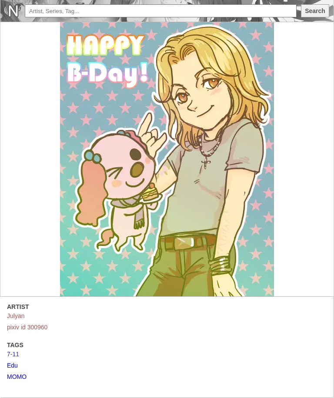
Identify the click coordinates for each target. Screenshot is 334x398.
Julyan (15, 315)
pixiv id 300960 (27, 327)
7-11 (13, 354)
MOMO (17, 376)
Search (315, 10)
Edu (12, 365)
